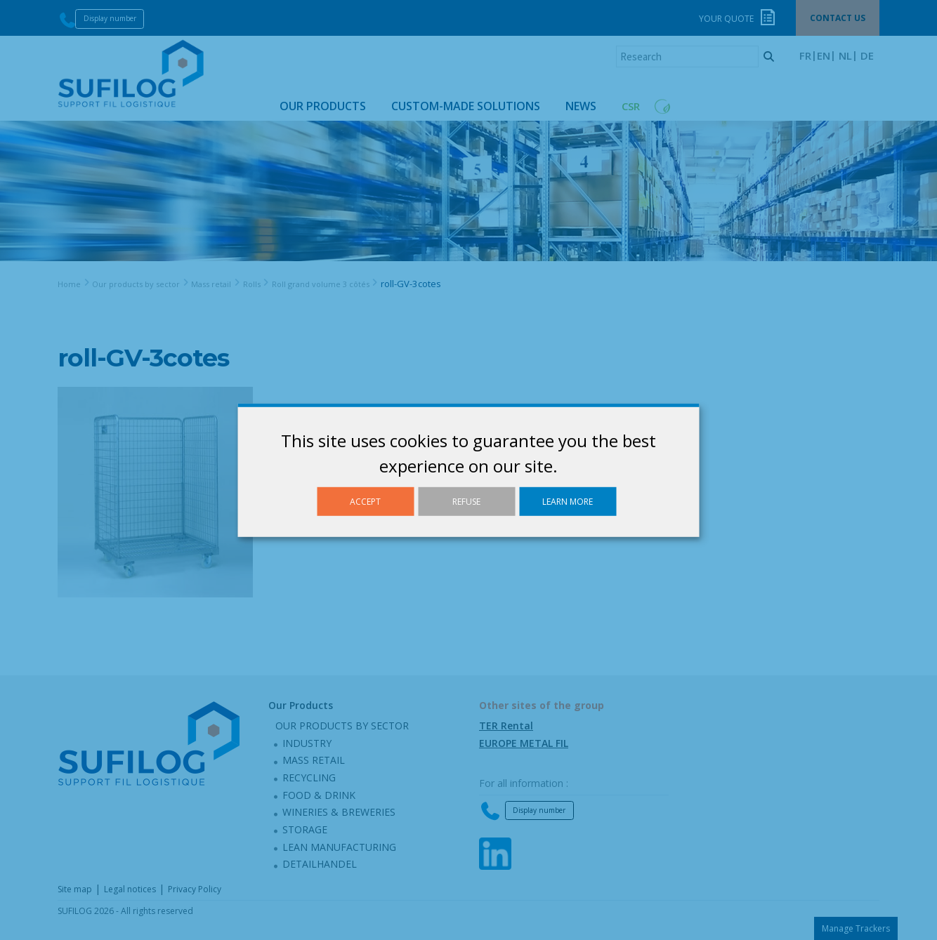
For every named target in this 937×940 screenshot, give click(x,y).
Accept (365, 501)
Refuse (466, 501)
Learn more (567, 501)
